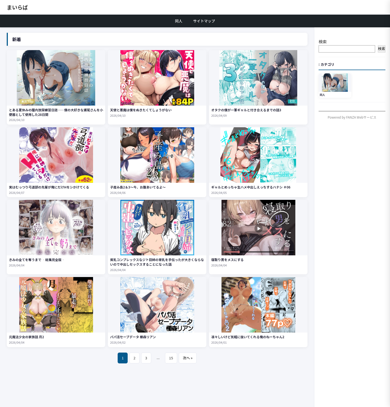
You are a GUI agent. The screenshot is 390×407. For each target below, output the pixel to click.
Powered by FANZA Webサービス (352, 117)
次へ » (188, 357)
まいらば (17, 7)
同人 (178, 21)
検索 (323, 41)
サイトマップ (204, 21)
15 (171, 357)
